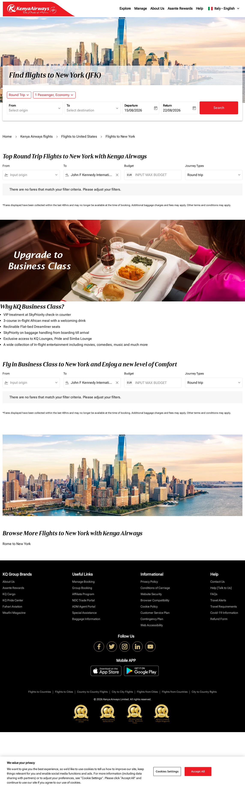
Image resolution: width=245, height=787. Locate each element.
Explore (125, 8)
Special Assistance (84, 612)
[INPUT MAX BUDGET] (156, 175)
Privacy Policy (149, 581)
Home (7, 136)
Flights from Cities (147, 691)
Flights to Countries (39, 691)
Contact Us (217, 581)
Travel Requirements (223, 606)
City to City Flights (122, 691)
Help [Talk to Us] (221, 588)
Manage (140, 8)
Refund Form (218, 619)
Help (199, 8)
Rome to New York (17, 544)
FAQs (213, 594)
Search (219, 108)
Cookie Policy (149, 606)
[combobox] (33, 110)
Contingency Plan (151, 619)
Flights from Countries (175, 691)
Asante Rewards (180, 8)
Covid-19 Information (224, 612)
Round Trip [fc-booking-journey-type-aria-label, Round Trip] (17, 95)
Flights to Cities (64, 691)
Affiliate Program (83, 594)
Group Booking (82, 588)
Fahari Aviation (12, 606)
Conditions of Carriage (155, 588)
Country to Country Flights (92, 691)
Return (167, 105)
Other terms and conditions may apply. (209, 205)
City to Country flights (204, 691)
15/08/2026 (133, 110)
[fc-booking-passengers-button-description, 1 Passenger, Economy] (52, 95)
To (68, 105)
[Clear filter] (117, 175)
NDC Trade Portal (83, 600)
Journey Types (194, 165)
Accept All (198, 771)
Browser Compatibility (154, 600)
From (12, 105)
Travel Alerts (218, 600)
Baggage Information (86, 619)
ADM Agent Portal (83, 606)
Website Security (151, 594)
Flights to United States (79, 136)
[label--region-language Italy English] (224, 8)
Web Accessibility (151, 625)
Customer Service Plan (155, 612)
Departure (130, 105)
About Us (157, 8)
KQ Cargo (9, 594)
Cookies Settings (167, 771)
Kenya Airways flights (36, 136)
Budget (129, 165)
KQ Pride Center (13, 600)
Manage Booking (83, 581)
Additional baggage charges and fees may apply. (159, 205)
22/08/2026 (172, 110)
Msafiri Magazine (14, 612)
